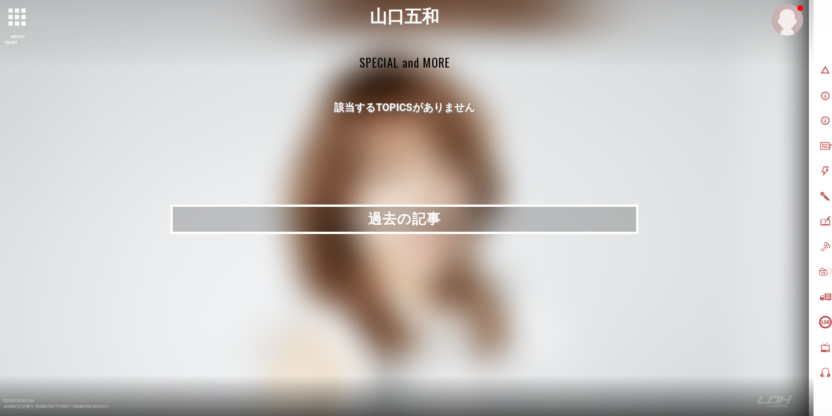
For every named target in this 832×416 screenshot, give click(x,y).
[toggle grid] (18, 18)
